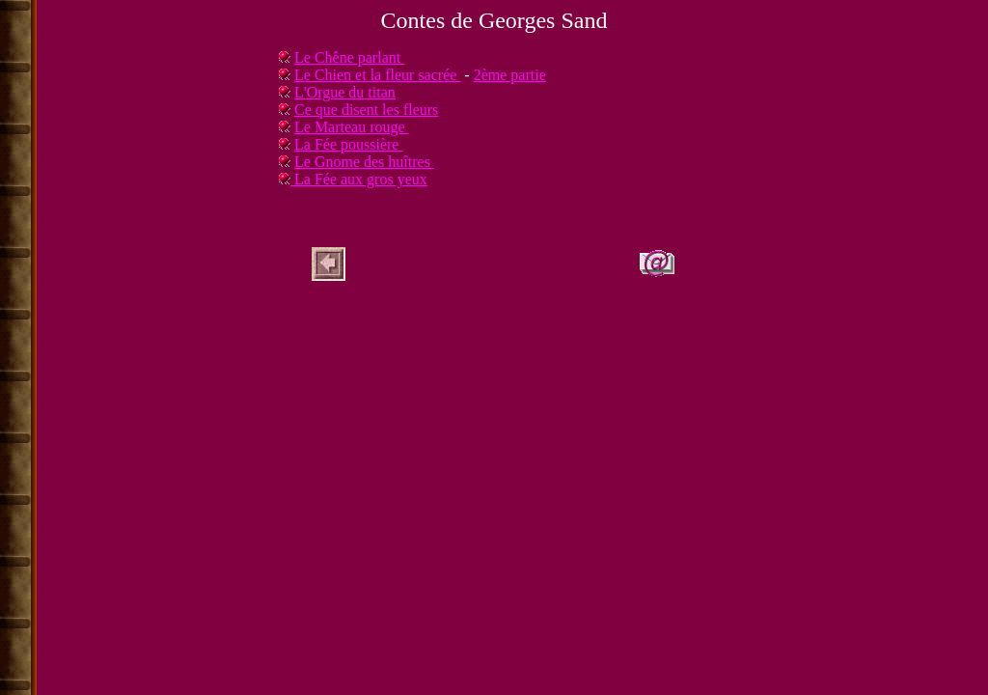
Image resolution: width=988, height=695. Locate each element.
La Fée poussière (348, 144)
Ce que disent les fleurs (366, 109)
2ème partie (510, 75)
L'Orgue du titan (345, 92)
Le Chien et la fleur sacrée (377, 75)
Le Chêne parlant (349, 57)
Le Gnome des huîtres (364, 161)
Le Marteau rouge (351, 127)
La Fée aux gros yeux (358, 179)
